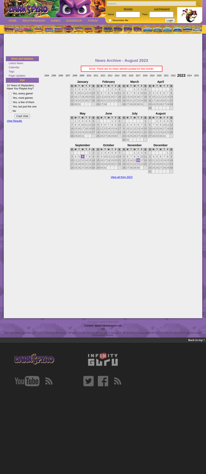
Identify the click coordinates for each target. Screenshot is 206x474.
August (160, 113)
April (160, 81)
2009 (82, 75)
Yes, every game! (23, 93)
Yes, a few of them (23, 102)
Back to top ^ (196, 340)
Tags (11, 71)
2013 (110, 75)
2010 (89, 75)
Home (13, 20)
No (14, 110)
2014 (117, 75)
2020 (159, 75)
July (135, 113)
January (82, 81)
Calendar (14, 67)
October (108, 145)
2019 (152, 75)
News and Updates (22, 58)
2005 (54, 75)
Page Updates (17, 75)
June (108, 113)
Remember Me (120, 20)
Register (128, 9)
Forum (93, 20)
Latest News (16, 63)
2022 (173, 75)
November (134, 145)
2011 (96, 75)
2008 (75, 75)
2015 (124, 75)
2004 (46, 75)
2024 (189, 75)
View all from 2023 (121, 177)
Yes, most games (23, 97)
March (134, 81)
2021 (166, 75)
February (108, 81)
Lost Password (162, 9)
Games (55, 20)
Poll (22, 80)
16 (138, 160)
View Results (14, 120)
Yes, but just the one (25, 106)
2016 (131, 75)
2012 (103, 75)
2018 (145, 75)
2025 (196, 75)
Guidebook (74, 20)
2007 (68, 75)
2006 (61, 75)
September (82, 145)
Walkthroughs (33, 20)
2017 (138, 75)
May (82, 113)
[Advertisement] (103, 45)
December (160, 145)
